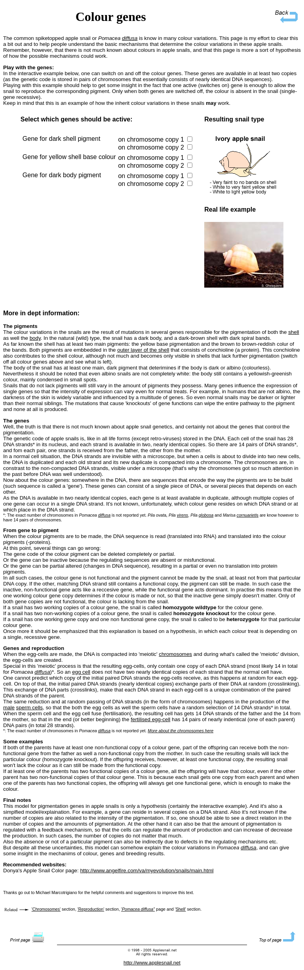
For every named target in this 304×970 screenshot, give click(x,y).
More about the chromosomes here (180, 730)
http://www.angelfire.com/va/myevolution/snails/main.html (146, 870)
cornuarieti (246, 515)
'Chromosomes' (46, 909)
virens (182, 515)
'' (138, 909)
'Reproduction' (91, 909)
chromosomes (175, 654)
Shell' (181, 909)
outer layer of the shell (143, 350)
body (35, 338)
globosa (206, 515)
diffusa (129, 38)
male (9, 707)
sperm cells (29, 707)
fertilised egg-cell (150, 719)
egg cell (81, 672)
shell (293, 332)
